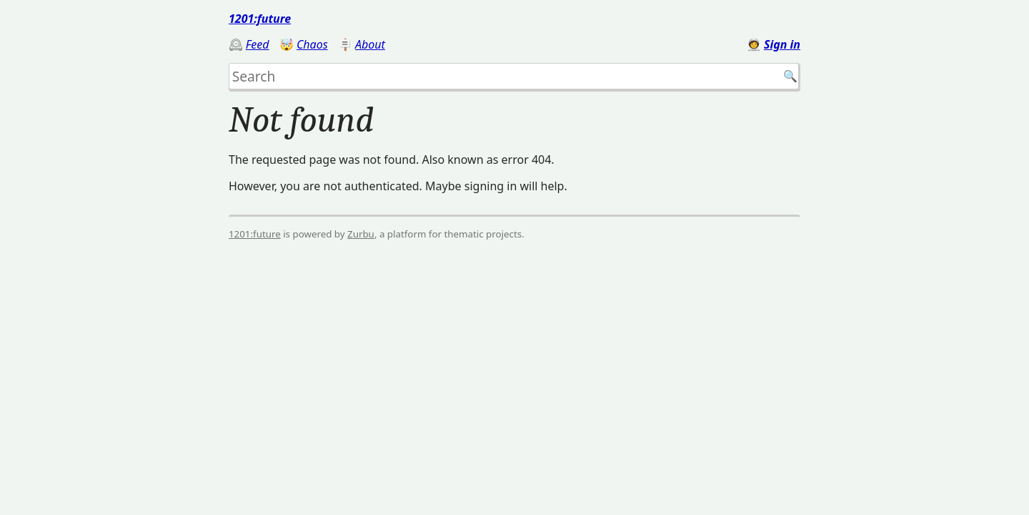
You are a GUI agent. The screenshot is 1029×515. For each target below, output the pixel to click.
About (370, 44)
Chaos (312, 44)
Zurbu (360, 233)
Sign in (782, 44)
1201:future (260, 18)
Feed (257, 44)
